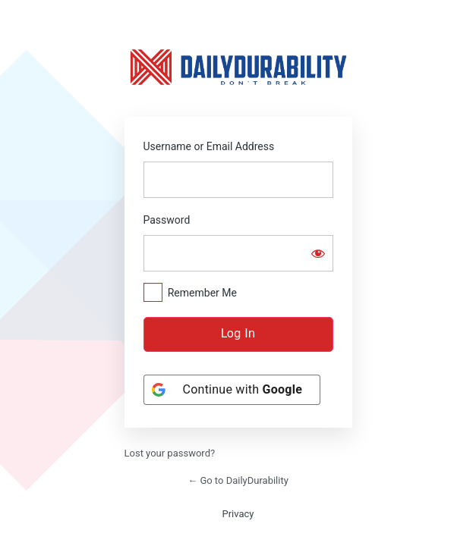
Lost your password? (170, 453)
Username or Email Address (209, 146)
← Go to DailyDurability (238, 480)
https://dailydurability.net (238, 67)
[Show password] (318, 253)
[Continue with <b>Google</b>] (232, 390)
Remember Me (202, 293)
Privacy (238, 513)
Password (167, 220)
